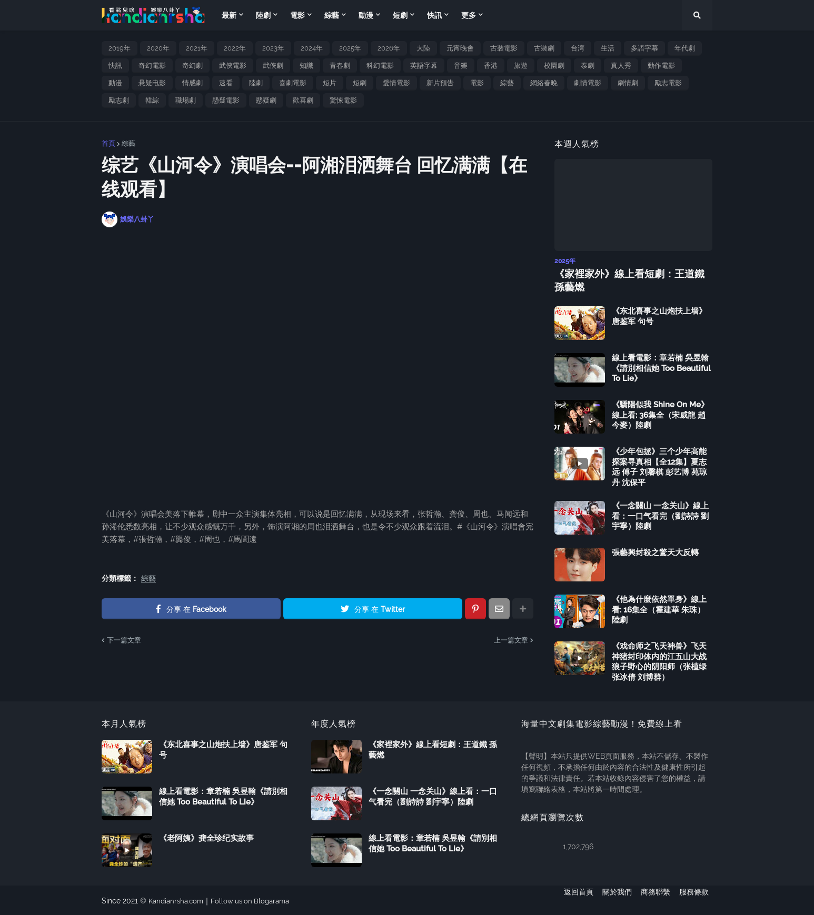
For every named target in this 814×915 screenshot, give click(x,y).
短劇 (359, 83)
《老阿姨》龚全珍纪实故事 (206, 837)
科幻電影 (380, 65)
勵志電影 (668, 83)
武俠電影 (232, 65)
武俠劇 (273, 65)
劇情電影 (587, 83)
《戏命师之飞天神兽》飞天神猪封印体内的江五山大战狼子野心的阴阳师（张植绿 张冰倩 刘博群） (659, 660)
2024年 (312, 48)
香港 (491, 65)
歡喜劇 (303, 100)
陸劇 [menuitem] (263, 15)
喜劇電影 (292, 83)
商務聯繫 (655, 900)
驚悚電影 (343, 100)
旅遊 (521, 65)
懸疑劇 (266, 100)
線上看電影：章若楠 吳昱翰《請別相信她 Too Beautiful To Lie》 (661, 367)
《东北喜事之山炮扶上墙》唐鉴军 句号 (659, 315)
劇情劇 (628, 83)
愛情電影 (396, 83)
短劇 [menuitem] (400, 15)
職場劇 (185, 100)
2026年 (389, 48)
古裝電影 (504, 48)
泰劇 (587, 65)
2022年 (235, 48)
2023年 (273, 48)
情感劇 (192, 83)
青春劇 (340, 65)
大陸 (423, 48)
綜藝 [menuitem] (331, 15)
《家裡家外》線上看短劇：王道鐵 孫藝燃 (631, 279)
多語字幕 (644, 48)
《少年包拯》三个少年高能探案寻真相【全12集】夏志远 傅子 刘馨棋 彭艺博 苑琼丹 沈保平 (659, 466)
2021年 (196, 48)
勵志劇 (118, 100)
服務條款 (697, 900)
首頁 (108, 143)
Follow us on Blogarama (257, 900)
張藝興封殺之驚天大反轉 (655, 551)
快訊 (115, 65)
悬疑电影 (152, 83)
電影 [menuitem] (297, 15)
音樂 (461, 65)
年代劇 (684, 48)
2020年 (158, 48)
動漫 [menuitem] (366, 15)
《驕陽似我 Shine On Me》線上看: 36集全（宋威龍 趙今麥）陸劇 (660, 414)
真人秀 (621, 65)
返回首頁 (571, 900)
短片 (329, 83)
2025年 (350, 48)
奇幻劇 (192, 65)
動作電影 (661, 65)
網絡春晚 (544, 83)
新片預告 (440, 83)
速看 (226, 83)
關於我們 (613, 900)
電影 (477, 83)
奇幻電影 (152, 65)
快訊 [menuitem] (434, 15)
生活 (607, 48)
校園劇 (554, 65)
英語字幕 (424, 65)
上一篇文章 (511, 640)
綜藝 (507, 83)
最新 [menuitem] (229, 15)
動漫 (115, 83)
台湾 (577, 48)
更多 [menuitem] (468, 15)
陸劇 (256, 83)
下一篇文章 (124, 640)
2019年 (119, 48)
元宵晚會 (460, 48)
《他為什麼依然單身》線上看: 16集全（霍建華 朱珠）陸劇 (659, 609)
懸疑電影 (226, 100)
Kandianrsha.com (178, 900)
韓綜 (152, 100)
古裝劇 (544, 48)
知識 (306, 65)
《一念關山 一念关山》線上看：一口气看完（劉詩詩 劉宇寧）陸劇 (660, 515)
